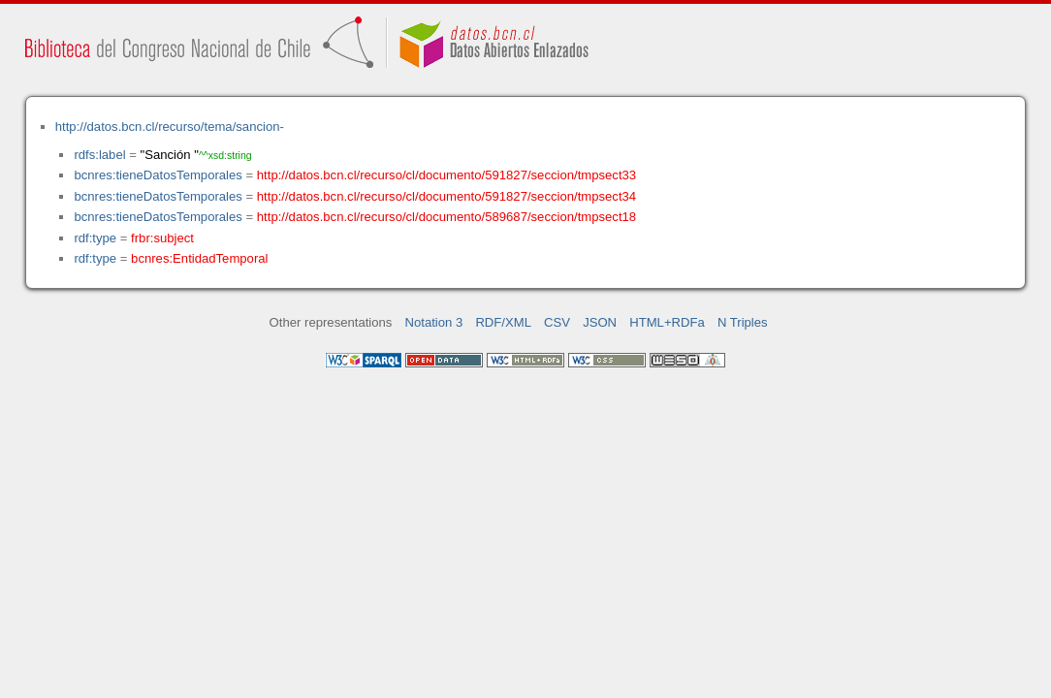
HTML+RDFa (667, 322)
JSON (600, 322)
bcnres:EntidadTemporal (199, 258)
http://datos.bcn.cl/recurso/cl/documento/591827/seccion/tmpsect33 (446, 175)
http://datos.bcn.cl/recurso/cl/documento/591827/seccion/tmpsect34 (446, 196)
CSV (557, 322)
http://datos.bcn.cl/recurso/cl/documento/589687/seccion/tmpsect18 (446, 216)
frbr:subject (162, 238)
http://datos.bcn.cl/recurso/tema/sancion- (169, 126)
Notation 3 (434, 322)
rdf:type (95, 238)
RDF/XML (503, 322)
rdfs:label (99, 154)
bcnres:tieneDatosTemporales (157, 175)
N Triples (742, 322)
